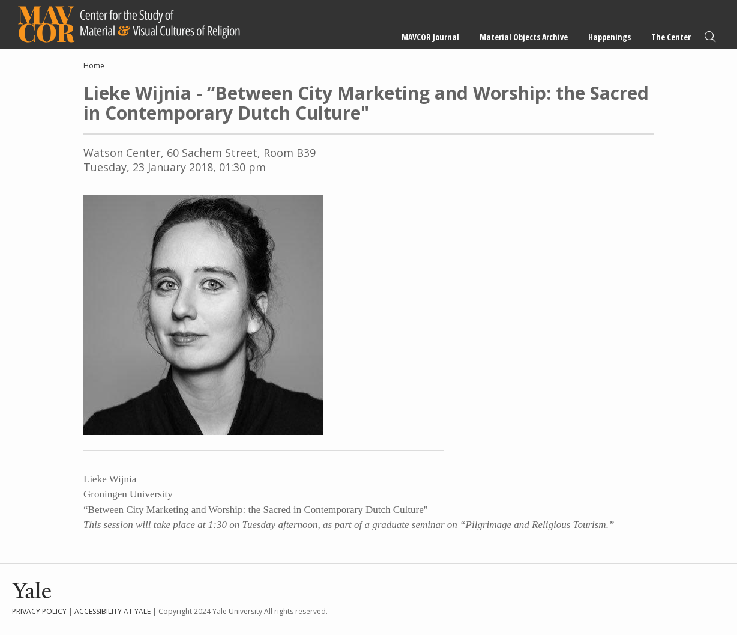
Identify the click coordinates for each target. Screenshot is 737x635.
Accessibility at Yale (112, 611)
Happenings (609, 37)
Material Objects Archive (524, 37)
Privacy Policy (39, 611)
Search (710, 37)
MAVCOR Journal (430, 37)
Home (93, 66)
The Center (671, 37)
